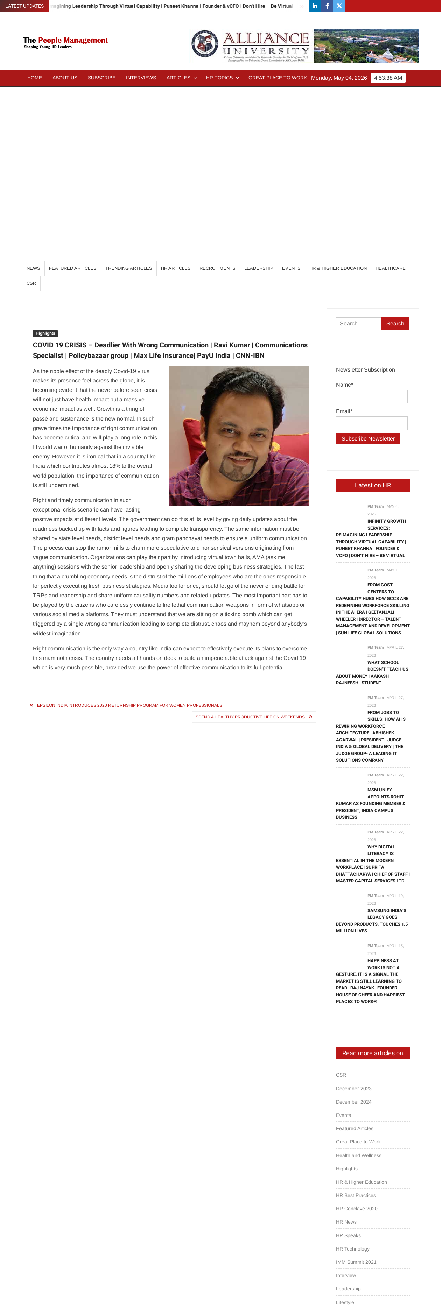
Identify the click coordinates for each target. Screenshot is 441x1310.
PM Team (376, 333)
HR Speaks (348, 1062)
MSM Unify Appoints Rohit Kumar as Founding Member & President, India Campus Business (371, 630)
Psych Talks (349, 1196)
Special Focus (351, 1236)
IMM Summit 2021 (356, 1089)
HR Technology (353, 1075)
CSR (31, 110)
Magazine (347, 1142)
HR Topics (219, 77)
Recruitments (218, 95)
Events (291, 95)
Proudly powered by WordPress (172, 1298)
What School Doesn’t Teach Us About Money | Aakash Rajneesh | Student (372, 499)
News (33, 95)
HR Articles (176, 95)
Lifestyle (345, 1129)
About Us (64, 77)
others (343, 1169)
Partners (345, 1182)
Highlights (45, 160)
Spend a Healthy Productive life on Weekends (250, 543)
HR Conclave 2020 (357, 1035)
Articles (178, 77)
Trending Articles (128, 95)
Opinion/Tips (350, 1155)
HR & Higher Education (338, 95)
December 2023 (354, 915)
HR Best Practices (356, 1022)
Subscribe (101, 77)
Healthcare (391, 95)
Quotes (344, 1209)
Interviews (141, 77)
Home (34, 77)
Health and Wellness (359, 982)
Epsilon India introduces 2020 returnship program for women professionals (129, 532)
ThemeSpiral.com (283, 1298)
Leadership (258, 95)
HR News (346, 1048)
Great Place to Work (277, 77)
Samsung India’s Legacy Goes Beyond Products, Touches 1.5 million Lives (372, 747)
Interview (346, 1102)
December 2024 (354, 928)
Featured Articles (73, 95)
